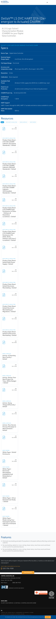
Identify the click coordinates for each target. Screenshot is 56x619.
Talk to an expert (28, 572)
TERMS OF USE (4, 612)
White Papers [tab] (33, 122)
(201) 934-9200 (7, 568)
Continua (17, 603)
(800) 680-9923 (16, 582)
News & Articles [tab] (23, 122)
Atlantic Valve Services (7, 603)
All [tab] (2, 122)
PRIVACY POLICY (11, 612)
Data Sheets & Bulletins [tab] (11, 122)
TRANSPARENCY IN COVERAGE (22, 612)
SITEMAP (31, 612)
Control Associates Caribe (29, 603)
